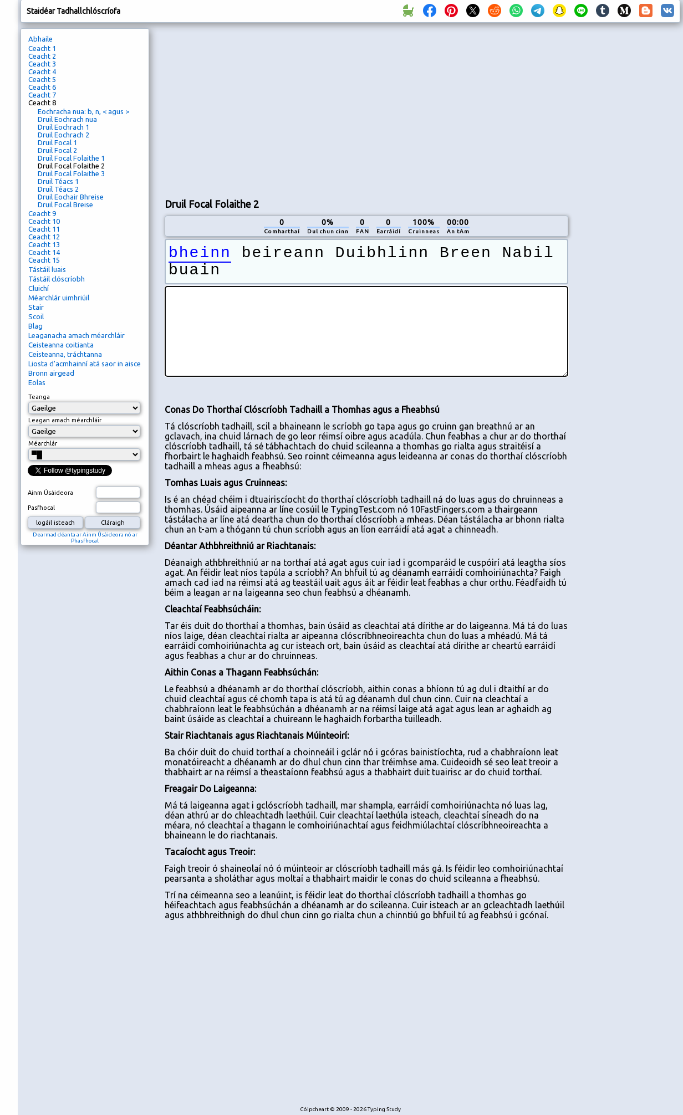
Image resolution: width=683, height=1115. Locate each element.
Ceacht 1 (42, 48)
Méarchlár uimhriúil (58, 297)
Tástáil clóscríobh (56, 279)
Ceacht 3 (42, 64)
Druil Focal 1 (57, 142)
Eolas (36, 382)
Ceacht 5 (42, 79)
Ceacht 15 (44, 260)
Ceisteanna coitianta (61, 345)
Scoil (36, 316)
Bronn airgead (51, 373)
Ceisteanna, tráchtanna (65, 354)
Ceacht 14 (44, 252)
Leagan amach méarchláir (64, 420)
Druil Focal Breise (65, 204)
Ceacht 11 (44, 229)
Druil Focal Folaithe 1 (71, 158)
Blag (35, 326)
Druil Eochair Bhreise (71, 197)
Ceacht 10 (44, 221)
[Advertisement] (315, 108)
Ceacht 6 (42, 87)
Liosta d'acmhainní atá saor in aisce (84, 363)
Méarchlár (42, 443)
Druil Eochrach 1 (63, 127)
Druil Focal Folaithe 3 (71, 173)
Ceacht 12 (44, 237)
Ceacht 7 (42, 95)
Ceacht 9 (42, 213)
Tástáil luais (47, 269)
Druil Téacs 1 (58, 181)
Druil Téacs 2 (58, 189)
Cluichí (38, 288)
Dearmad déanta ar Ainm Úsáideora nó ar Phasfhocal (85, 537)
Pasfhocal (41, 507)
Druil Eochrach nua (67, 119)
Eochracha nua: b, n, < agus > (83, 111)
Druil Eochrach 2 (63, 135)
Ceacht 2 (42, 56)
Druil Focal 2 (57, 150)
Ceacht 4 (42, 71)
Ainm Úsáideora (50, 492)
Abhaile (40, 39)
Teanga (39, 396)
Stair (36, 307)
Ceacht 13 (44, 244)
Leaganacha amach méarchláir (76, 335)
